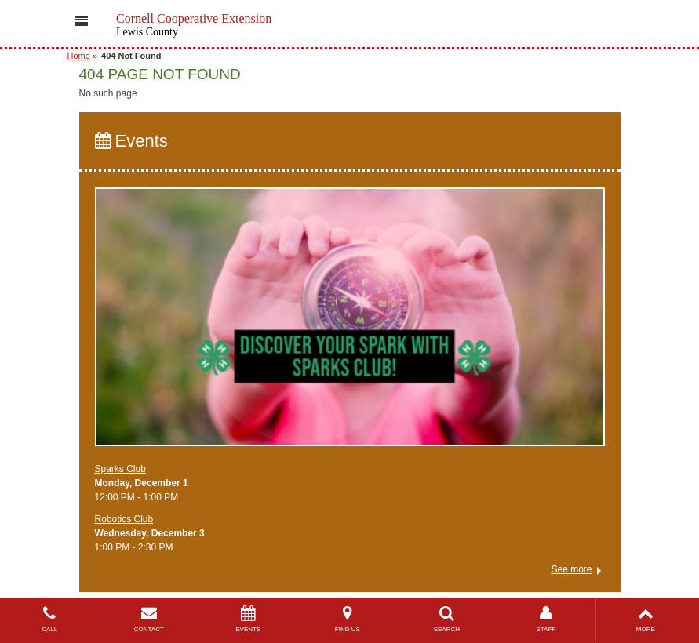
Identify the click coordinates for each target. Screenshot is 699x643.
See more (571, 569)
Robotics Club (124, 519)
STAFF (546, 619)
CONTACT (149, 619)
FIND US (348, 619)
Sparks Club (120, 468)
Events (131, 141)
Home (78, 55)
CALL (50, 619)
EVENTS (248, 619)
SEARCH (447, 619)
